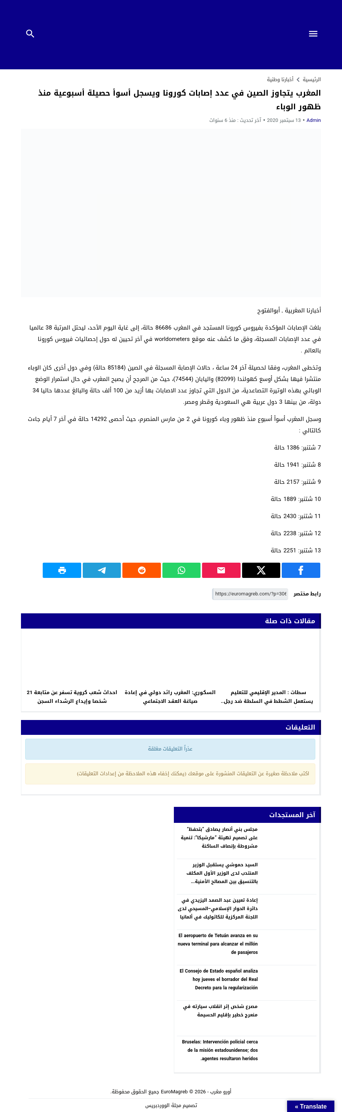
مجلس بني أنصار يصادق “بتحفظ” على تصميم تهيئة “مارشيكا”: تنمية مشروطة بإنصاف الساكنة (219, 837)
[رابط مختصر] (250, 594)
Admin (314, 120)
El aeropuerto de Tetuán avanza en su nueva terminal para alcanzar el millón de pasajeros (218, 943)
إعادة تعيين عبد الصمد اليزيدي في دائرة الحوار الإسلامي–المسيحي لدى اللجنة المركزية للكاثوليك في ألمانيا (218, 908)
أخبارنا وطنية (280, 79)
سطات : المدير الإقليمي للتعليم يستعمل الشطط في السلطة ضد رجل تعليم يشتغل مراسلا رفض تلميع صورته (268, 701)
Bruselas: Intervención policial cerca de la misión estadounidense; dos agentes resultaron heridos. (220, 1050)
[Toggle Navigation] (315, 34)
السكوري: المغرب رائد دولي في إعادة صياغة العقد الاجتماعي (170, 697)
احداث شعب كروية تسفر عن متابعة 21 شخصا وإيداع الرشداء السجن (72, 697)
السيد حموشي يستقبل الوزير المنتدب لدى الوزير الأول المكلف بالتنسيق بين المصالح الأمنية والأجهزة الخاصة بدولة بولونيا (222, 877)
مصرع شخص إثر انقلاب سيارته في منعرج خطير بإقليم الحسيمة (220, 1010)
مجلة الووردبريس (163, 1105)
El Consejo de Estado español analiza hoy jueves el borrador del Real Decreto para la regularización (219, 979)
